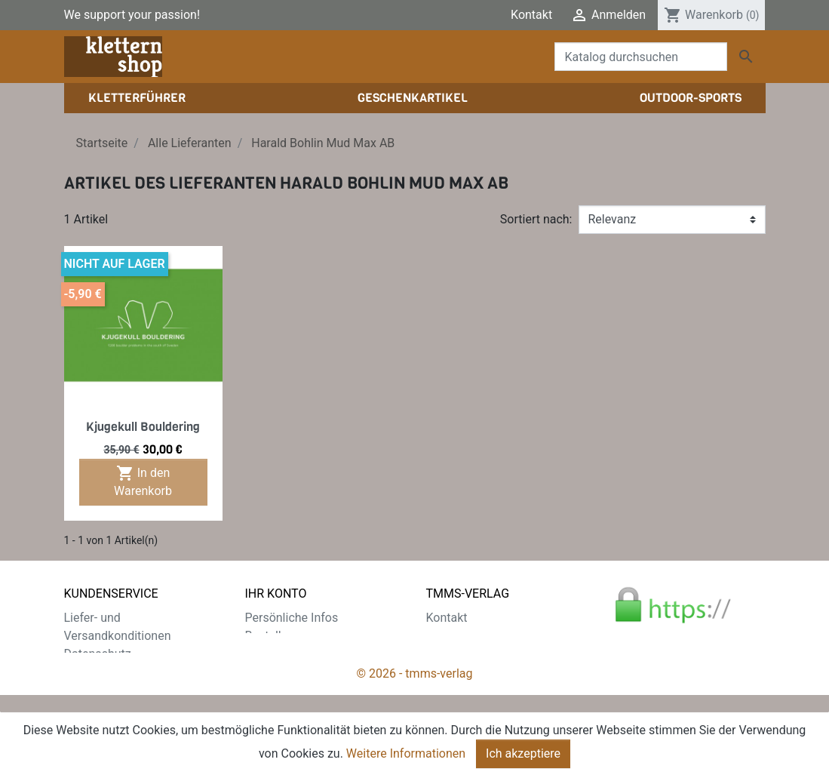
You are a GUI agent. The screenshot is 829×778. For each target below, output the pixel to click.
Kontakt (531, 15)
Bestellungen (280, 636)
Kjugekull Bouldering (143, 427)
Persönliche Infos (292, 617)
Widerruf (87, 690)
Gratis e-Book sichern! (122, 708)
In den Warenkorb (143, 481)
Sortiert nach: (536, 219)
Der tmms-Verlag (471, 636)
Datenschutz (97, 654)
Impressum (456, 654)
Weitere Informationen (405, 753)
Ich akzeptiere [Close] (523, 753)
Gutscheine (275, 690)
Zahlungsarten (103, 672)
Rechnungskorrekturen (305, 654)
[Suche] (640, 56)
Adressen (270, 672)
